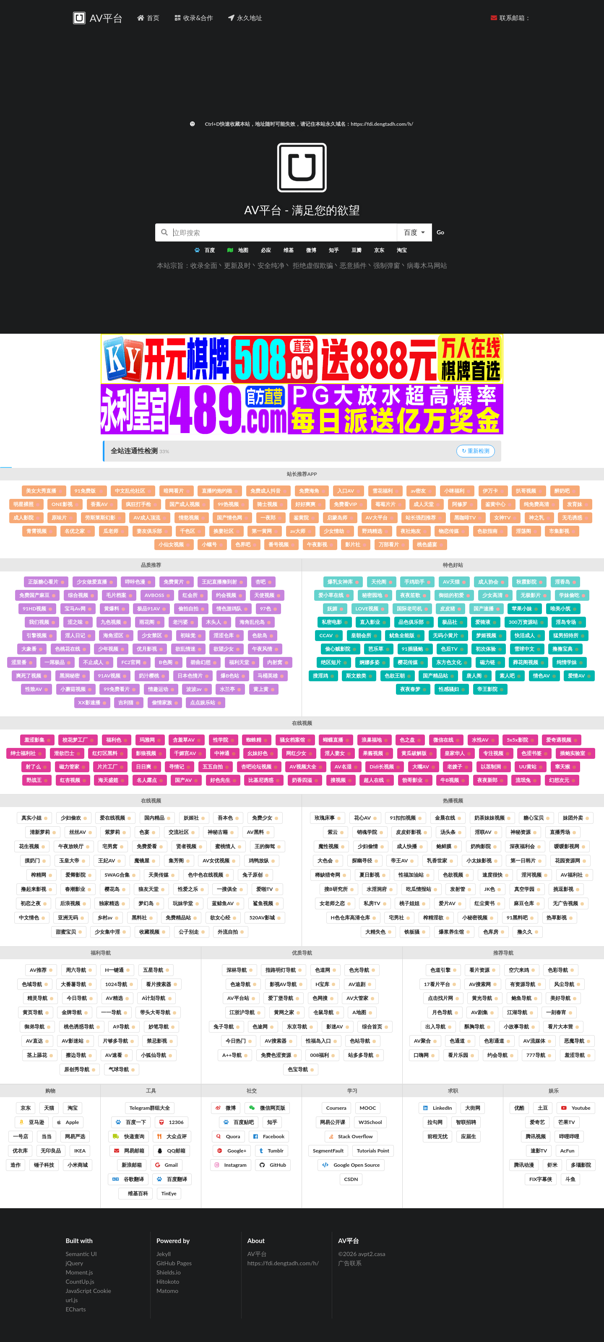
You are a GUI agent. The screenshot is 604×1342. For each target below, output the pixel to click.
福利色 (116, 740)
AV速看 (116, 1055)
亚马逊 (31, 1122)
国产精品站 (438, 675)
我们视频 (42, 622)
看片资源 (482, 970)
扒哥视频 (529, 491)
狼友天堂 (151, 889)
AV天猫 (454, 582)
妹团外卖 (576, 818)
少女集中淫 (110, 932)
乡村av (107, 917)
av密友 (421, 491)
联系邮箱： (510, 17)
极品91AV (151, 608)
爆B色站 (233, 675)
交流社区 (182, 832)
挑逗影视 (566, 889)
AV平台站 (241, 998)
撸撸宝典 (565, 649)
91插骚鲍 (415, 649)
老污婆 (183, 622)
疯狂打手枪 (141, 504)
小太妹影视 (481, 860)
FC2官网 (133, 662)
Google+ (231, 1150)
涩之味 (78, 622)
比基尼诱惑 (263, 780)
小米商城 (78, 1165)
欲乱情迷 (188, 649)
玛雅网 (150, 740)
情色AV (544, 675)
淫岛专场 (569, 622)
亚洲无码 (71, 917)
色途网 (263, 1026)
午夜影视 (320, 544)
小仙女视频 (174, 544)
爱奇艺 (537, 1122)
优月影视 (150, 649)
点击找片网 (443, 998)
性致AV (36, 689)
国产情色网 (232, 517)
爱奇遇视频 (561, 740)
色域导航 (35, 984)
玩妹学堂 (186, 903)
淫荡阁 (526, 531)
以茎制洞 (494, 766)
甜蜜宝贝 (69, 932)
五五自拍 (216, 766)
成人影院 (26, 517)
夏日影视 (372, 875)
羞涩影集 (37, 740)
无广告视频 (568, 903)
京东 (379, 250)
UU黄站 (530, 766)
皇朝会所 (364, 635)
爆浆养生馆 (454, 932)
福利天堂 (242, 662)
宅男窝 (112, 846)
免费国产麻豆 (37, 595)
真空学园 (527, 889)
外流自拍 (231, 932)
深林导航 (239, 970)
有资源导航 (525, 984)
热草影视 (560, 917)
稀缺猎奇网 (330, 875)
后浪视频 (73, 903)
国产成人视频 (187, 504)
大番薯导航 (76, 984)
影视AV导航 (286, 984)
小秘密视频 (477, 917)
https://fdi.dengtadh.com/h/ (283, 1263)
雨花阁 (149, 622)
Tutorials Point (373, 1150)
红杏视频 (73, 780)
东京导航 (300, 1026)
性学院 (223, 740)
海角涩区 (116, 635)
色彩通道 (497, 1041)
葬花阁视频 (528, 662)
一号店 (20, 1136)
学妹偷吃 (572, 595)
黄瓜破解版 (416, 753)
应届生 (468, 1136)
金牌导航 (75, 1012)
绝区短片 (334, 662)
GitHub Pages (174, 1263)
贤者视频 (189, 846)
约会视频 (229, 595)
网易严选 (75, 1136)
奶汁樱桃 (152, 675)
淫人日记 (78, 635)
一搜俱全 (230, 889)
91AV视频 (112, 675)
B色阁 (168, 662)
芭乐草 (378, 649)
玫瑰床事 (328, 818)
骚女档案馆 (295, 740)
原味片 (62, 517)
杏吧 (263, 582)
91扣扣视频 (406, 818)
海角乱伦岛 (255, 622)
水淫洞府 (380, 889)
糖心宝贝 (536, 818)
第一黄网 (265, 531)
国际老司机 (412, 608)
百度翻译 (172, 1179)
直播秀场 (563, 832)
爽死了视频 (31, 675)
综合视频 (81, 595)
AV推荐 (41, 970)
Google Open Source (351, 1165)
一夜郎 (270, 517)
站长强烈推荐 (424, 517)
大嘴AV (423, 766)
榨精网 (41, 875)
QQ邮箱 (171, 1150)
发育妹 (577, 504)
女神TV (505, 517)
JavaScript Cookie (88, 1290)
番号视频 (281, 544)
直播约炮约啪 (220, 491)
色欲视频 (456, 875)
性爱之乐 (191, 889)
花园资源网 (570, 860)
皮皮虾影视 (411, 832)
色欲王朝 (398, 675)
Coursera (336, 1108)
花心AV (365, 818)
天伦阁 (381, 582)
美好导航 (563, 998)
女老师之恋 (335, 903)
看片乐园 (461, 1055)
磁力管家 (72, 766)
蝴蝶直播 (336, 740)
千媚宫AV (188, 753)
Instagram (231, 1165)
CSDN (351, 1179)
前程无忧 (437, 1136)
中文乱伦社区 (133, 491)
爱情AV (579, 675)
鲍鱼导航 (524, 998)
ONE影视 (65, 504)
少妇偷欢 (74, 818)
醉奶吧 (565, 491)
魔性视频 (331, 846)
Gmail (166, 1165)
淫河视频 (534, 875)
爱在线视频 (115, 818)
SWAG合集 (120, 875)
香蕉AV (102, 504)
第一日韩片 (526, 860)
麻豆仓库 (527, 903)
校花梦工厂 (78, 740)
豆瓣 (356, 250)
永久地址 (244, 17)
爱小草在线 (333, 595)
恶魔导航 (577, 1041)
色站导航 (363, 1041)
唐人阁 (476, 675)
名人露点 (150, 780)
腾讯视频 (536, 1136)
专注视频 (496, 753)
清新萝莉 (43, 832)
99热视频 (231, 504)
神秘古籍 (221, 832)
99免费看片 (119, 689)
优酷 (519, 1108)
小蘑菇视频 (75, 689)
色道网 (325, 970)
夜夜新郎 (490, 780)
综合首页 (375, 1026)
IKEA (80, 1150)
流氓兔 (525, 780)
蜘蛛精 (256, 740)
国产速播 (487, 608)
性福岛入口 (321, 1041)
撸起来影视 (36, 889)
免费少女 (265, 818)
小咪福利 (457, 491)
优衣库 (20, 1150)
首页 (148, 17)
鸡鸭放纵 (262, 860)
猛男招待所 (568, 635)
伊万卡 (493, 491)
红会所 (192, 595)
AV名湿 (346, 766)
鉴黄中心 (498, 504)
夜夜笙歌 (413, 595)
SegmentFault (328, 1150)
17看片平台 (440, 984)
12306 (171, 1122)
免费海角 (312, 491)
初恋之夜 (34, 903)
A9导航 (124, 1026)
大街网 (472, 1108)
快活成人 (528, 635)
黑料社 (142, 917)
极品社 (452, 622)
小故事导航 (519, 1026)
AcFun (567, 1150)
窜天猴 (565, 766)
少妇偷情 (371, 846)
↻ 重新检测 (475, 450)
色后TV (452, 649)
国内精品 (157, 818)
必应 (266, 250)
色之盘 (410, 740)
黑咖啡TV (468, 517)
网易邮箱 (129, 1150)
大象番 (31, 649)
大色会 (328, 860)
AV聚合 (425, 1041)
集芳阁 (179, 860)
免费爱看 (150, 846)
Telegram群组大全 (150, 1108)
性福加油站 (414, 875)
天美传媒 (161, 875)
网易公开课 (332, 1122)
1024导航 (119, 984)
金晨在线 (448, 818)
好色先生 (223, 780)
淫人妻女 (338, 753)
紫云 (336, 832)
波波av (196, 689)
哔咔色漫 (138, 582)
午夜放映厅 (73, 846)
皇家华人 (458, 753)
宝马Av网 (78, 608)
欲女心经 (223, 917)
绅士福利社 (26, 753)
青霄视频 (39, 531)
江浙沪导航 (244, 1012)
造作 (15, 1165)
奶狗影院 (484, 846)
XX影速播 (92, 702)
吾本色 (228, 818)
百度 (205, 250)
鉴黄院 (304, 517)
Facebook (268, 1136)
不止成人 (96, 662)
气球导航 (122, 1069)
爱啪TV (267, 889)
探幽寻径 (365, 860)
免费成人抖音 (268, 491)
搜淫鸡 (323, 675)
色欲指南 (490, 531)
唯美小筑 (563, 608)
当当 (47, 1136)
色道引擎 (443, 970)
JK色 (492, 889)
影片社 (355, 544)
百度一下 (131, 1122)
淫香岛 (565, 582)
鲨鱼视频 (266, 903)
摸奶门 (35, 860)
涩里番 (21, 662)
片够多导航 (118, 1041)
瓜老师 (113, 531)
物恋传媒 (452, 531)
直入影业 (373, 622)
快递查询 (128, 1136)
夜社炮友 (414, 531)
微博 (311, 250)
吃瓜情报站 (421, 889)
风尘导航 (567, 984)
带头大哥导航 (158, 1012)
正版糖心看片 (46, 582)
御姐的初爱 (454, 595)
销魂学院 (370, 832)
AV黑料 (258, 832)
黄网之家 (287, 1012)
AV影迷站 (75, 1041)
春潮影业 (78, 889)
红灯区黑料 (107, 753)
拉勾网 (435, 1122)
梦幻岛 (148, 903)
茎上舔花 (40, 1055)
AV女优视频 (219, 860)
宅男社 (399, 917)
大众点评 (172, 1136)
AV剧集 (482, 1012)
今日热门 (239, 1041)
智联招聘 (466, 1122)
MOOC (368, 1108)
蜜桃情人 (228, 846)
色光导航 (362, 970)
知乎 (334, 250)
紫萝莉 (115, 832)
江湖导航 (520, 1012)
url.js (72, 1299)
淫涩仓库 (226, 635)
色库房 (493, 932)
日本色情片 (192, 675)
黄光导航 (485, 998)
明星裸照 (26, 504)
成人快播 (410, 846)
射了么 (36, 766)
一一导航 (114, 1012)
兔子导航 (226, 1026)
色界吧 (245, 544)
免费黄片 (177, 582)
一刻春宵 (559, 1012)
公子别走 (192, 932)
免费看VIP (348, 504)
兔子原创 (255, 875)
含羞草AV (186, 740)
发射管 (460, 889)
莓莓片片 (388, 504)
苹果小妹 (525, 608)
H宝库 (325, 984)
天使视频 (267, 595)
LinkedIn (437, 1108)
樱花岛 (114, 889)
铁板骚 (414, 932)
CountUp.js (80, 1281)
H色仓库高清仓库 (353, 917)
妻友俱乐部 (152, 531)
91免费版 (89, 491)
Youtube (576, 1108)
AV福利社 (574, 875)
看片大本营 (563, 1026)
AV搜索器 (278, 1041)
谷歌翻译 (128, 1179)
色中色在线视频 (208, 875)
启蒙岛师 (340, 517)
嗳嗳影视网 (569, 846)
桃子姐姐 (412, 903)
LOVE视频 (370, 608)
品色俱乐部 (414, 622)
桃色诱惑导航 (82, 1026)
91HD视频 (37, 608)
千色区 (190, 531)
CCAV (328, 635)
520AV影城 (265, 917)
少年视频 (111, 649)
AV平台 (257, 1254)
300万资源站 (526, 622)
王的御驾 (268, 846)
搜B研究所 (339, 889)
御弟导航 (37, 1026)
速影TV (539, 1150)
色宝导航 (301, 1069)
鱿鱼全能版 (404, 635)
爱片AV (450, 903)
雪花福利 (385, 491)
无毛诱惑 (575, 517)
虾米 (552, 1165)
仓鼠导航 (326, 1012)
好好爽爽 (308, 504)
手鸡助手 (417, 582)
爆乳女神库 (343, 582)
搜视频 (341, 780)
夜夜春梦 (413, 689)
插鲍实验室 (575, 753)
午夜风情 (265, 649)
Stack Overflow (350, 1136)
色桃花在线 (70, 649)
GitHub (273, 1165)
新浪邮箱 (132, 1165)
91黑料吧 (520, 917)
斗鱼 (570, 1179)
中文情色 (32, 917)
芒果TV (566, 1122)
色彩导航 (561, 970)
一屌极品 (57, 662)
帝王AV (402, 860)
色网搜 (322, 998)
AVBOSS (157, 595)
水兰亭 (230, 689)
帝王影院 (490, 689)
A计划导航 (156, 998)
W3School (370, 1122)
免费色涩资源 (279, 1055)
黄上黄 (263, 689)
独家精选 (112, 903)
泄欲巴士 (67, 753)
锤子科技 (44, 1165)
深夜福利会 (525, 846)
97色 (268, 608)
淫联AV (486, 832)
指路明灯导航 (284, 970)
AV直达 (37, 1041)
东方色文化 (451, 662)
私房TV (375, 903)
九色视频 (114, 622)
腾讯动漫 (524, 1165)
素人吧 (510, 675)
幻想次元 (562, 780)
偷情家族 (165, 702)
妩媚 (335, 608)
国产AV (186, 780)
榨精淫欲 (436, 917)
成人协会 (491, 582)
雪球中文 (527, 649)
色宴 (147, 832)
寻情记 (179, 766)
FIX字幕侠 (540, 1179)
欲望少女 (226, 649)
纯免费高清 (539, 504)
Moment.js (79, 1272)
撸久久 (527, 932)
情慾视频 (192, 517)
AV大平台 (379, 517)
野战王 (36, 780)
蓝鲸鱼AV (226, 903)
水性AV (483, 740)
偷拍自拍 (191, 608)
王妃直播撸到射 (222, 582)
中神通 (224, 753)
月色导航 (445, 1012)
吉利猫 (128, 702)
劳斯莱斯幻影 (103, 517)
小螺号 (212, 544)
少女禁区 (155, 635)
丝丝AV (80, 832)
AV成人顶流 (149, 517)
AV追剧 (360, 984)
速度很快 (495, 875)
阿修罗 (462, 504)
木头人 (216, 622)
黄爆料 (114, 608)
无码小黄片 (448, 635)
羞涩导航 (578, 1055)
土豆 (543, 1108)
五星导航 (156, 970)
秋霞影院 (529, 582)
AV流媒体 (537, 1041)
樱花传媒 (411, 662)
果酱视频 (376, 753)
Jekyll (163, 1254)
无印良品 (51, 1150)
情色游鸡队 (231, 608)
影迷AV (337, 1026)
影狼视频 (149, 753)
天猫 (49, 1108)
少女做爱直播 (95, 582)
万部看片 (392, 544)
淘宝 (402, 250)
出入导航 (438, 1026)
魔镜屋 (144, 860)
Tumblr (272, 1150)
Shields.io (168, 1272)
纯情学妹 (570, 662)
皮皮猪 (450, 608)
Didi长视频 (385, 766)
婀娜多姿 (372, 662)
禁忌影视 (160, 1041)
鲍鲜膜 (446, 846)
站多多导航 (363, 1055)
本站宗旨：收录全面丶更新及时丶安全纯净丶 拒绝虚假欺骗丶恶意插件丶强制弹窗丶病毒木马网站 (302, 265)
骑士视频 (270, 504)
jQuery (74, 1263)
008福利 (322, 1055)
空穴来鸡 (522, 970)
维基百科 (137, 1193)
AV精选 (117, 998)
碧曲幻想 (203, 662)
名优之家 (78, 531)
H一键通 (117, 970)
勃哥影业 (415, 780)
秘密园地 (375, 595)
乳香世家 (440, 860)
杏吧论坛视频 (259, 766)
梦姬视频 (489, 635)
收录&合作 (193, 17)
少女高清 (495, 595)
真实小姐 (34, 818)
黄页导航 (36, 1012)
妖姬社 (194, 818)
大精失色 (378, 932)
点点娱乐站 (205, 702)
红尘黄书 (487, 903)
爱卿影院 (78, 875)
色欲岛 (262, 635)
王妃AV (109, 860)
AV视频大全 (305, 766)
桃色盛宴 (430, 544)
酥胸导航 (477, 1026)
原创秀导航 (79, 1069)
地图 (237, 250)
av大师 (300, 531)
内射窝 (277, 662)
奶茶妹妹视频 (492, 818)
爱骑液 (485, 622)
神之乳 (539, 517)
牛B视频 (452, 780)
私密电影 (335, 622)
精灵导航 (40, 998)
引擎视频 (39, 635)
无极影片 (534, 595)
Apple (68, 1122)
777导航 (538, 1055)
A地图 (362, 1012)
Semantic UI (81, 1254)
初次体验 (489, 649)
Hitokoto (167, 1281)
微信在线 (446, 740)
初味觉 (190, 635)
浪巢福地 (375, 740)
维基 (289, 250)
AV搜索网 (483, 984)
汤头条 (450, 832)
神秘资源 (523, 832)
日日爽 (146, 766)
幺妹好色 (260, 753)
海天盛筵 (111, 780)
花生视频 (32, 846)
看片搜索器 (161, 984)
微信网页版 (267, 1108)
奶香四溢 (305, 780)
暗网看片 (177, 491)
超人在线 (377, 780)
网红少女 (299, 753)
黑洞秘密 (73, 675)
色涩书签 (534, 753)
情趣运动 (161, 689)
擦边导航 (79, 1055)
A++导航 (234, 1055)
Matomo (167, 1290)
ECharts (76, 1309)
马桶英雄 (271, 675)
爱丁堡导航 (283, 998)
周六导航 (79, 970)
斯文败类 (359, 675)
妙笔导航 (161, 1026)
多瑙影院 (581, 1165)
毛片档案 (119, 595)
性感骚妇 (452, 689)
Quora (228, 1136)
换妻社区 (226, 531)
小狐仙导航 (156, 1055)
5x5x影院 (520, 740)
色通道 (460, 1041)
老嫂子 (457, 766)
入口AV (348, 491)
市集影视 (562, 531)
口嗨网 (424, 1055)
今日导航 (80, 998)
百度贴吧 (239, 1122)
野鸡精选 (375, 531)
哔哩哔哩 (569, 1136)
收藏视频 (152, 932)
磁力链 (490, 662)
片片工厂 (110, 766)
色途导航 (243, 984)
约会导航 (500, 1055)
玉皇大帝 (72, 860)
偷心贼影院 (340, 649)
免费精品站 (181, 917)
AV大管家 (360, 998)
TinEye (169, 1193)
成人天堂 (427, 504)
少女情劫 (337, 531)
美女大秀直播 (44, 491)
